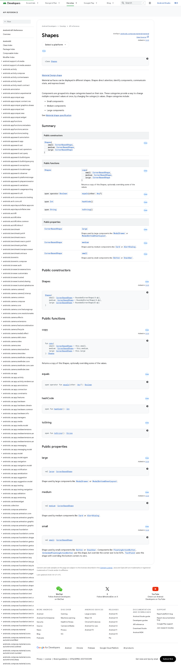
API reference (10, 12)
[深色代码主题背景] (147, 58)
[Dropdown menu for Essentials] (38, 3)
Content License (106, 568)
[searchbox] (17, 22)
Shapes (54, 61)
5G (62, 634)
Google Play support (165, 624)
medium (85, 242)
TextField (130, 553)
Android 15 (113, 614)
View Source (141, 37)
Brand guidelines (60, 659)
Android (40, 614)
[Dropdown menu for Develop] (77, 3)
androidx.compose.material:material (134, 34)
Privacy (63, 630)
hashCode (86, 201)
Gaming (64, 614)
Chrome (80, 648)
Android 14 (113, 618)
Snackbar (128, 258)
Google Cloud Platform (109, 648)
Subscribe (168, 659)
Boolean (63, 193)
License (48, 659)
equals (85, 193)
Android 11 (113, 630)
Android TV (89, 630)
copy (84, 170)
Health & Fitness (67, 622)
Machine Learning (68, 618)
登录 (176, 3)
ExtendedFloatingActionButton (58, 553)
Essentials (30, 3)
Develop (63, 26)
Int (51, 201)
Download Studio (140, 628)
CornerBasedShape (64, 145)
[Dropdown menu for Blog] (114, 3)
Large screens (90, 614)
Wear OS (88, 618)
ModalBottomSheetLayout (93, 236)
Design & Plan (51, 3)
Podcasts (40, 638)
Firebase (91, 648)
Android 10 (113, 634)
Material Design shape (52, 75)
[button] (16, 61)
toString (86, 209)
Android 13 (113, 622)
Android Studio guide (141, 616)
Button (116, 258)
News (39, 630)
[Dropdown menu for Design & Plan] (60, 3)
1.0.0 (147, 40)
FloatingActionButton (124, 550)
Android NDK (138, 632)
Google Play (89, 3)
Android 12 (113, 626)
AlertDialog (129, 247)
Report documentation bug (166, 619)
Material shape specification (58, 115)
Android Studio (163, 3)
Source (39, 626)
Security (40, 622)
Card (118, 247)
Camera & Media (67, 626)
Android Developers (49, 26)
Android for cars (91, 626)
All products (129, 648)
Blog (109, 3)
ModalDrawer (119, 233)
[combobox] (133, 3)
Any (98, 193)
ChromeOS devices (92, 622)
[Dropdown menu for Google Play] (97, 3)
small (84, 253)
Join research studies (165, 628)
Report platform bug (165, 614)
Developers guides (140, 620)
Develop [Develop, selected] (70, 3)
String (53, 209)
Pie (110, 638)
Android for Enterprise (45, 618)
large (84, 229)
